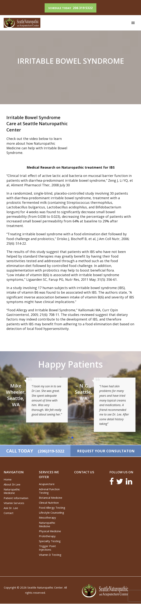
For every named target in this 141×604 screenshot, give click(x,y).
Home (8, 480)
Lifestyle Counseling (51, 513)
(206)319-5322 (50, 451)
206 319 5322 (83, 7)
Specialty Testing (50, 541)
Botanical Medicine (50, 498)
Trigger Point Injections (47, 548)
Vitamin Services (14, 503)
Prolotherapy (47, 536)
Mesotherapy (47, 518)
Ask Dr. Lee (11, 508)
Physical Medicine (50, 531)
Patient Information (16, 498)
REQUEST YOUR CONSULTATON (105, 451)
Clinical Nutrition (49, 503)
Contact (8, 513)
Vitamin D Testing (50, 555)
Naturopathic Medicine (12, 491)
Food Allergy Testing (52, 508)
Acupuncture (47, 484)
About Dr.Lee (12, 485)
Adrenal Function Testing (49, 491)
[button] (69, 437)
